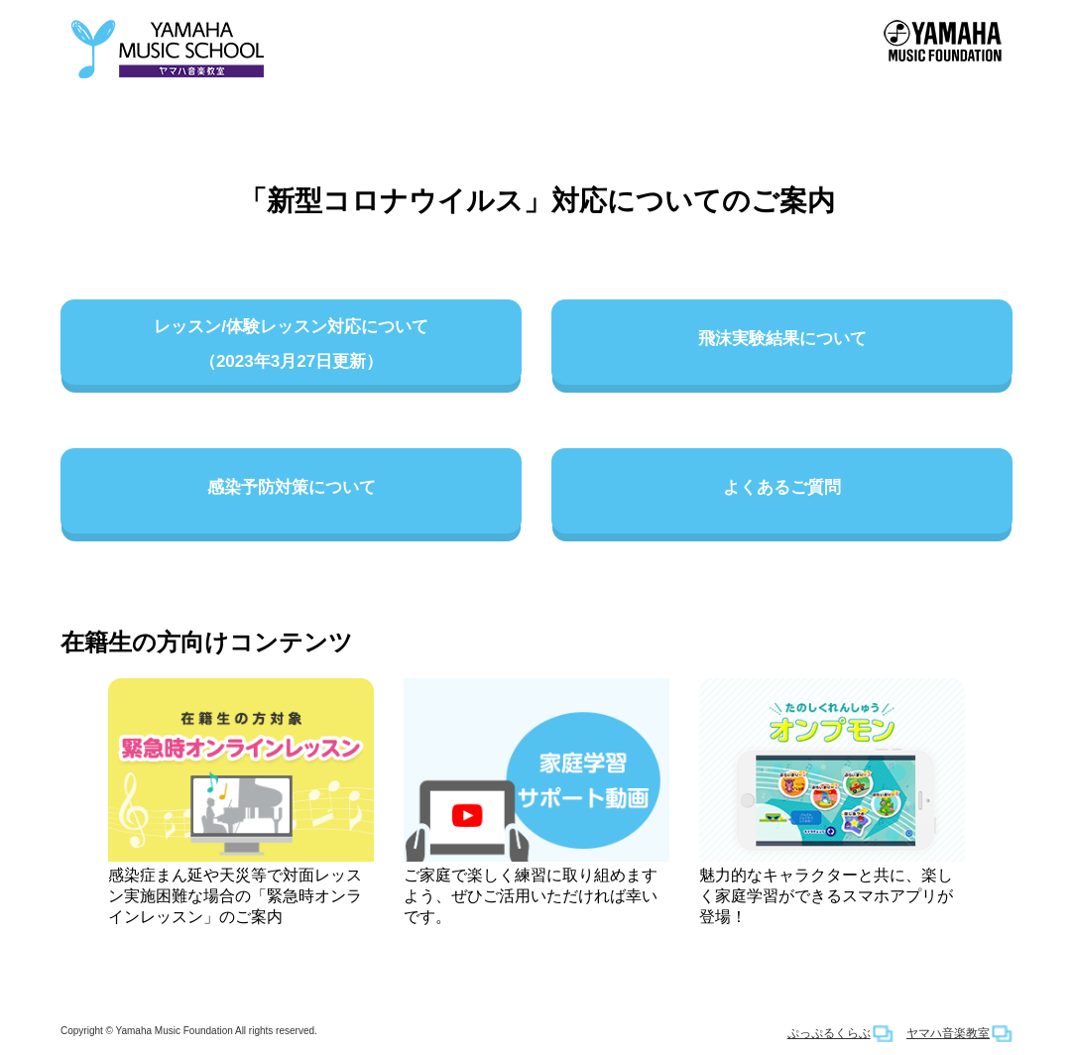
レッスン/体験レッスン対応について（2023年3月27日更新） (291, 346)
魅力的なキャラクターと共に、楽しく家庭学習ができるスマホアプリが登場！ (832, 801)
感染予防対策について (291, 494)
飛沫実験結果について (782, 346)
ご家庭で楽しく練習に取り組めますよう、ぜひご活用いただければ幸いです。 (536, 801)
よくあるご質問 (782, 494)
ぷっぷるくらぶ (829, 1033)
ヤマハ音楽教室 (948, 1033)
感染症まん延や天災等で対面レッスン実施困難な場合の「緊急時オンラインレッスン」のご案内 (241, 801)
